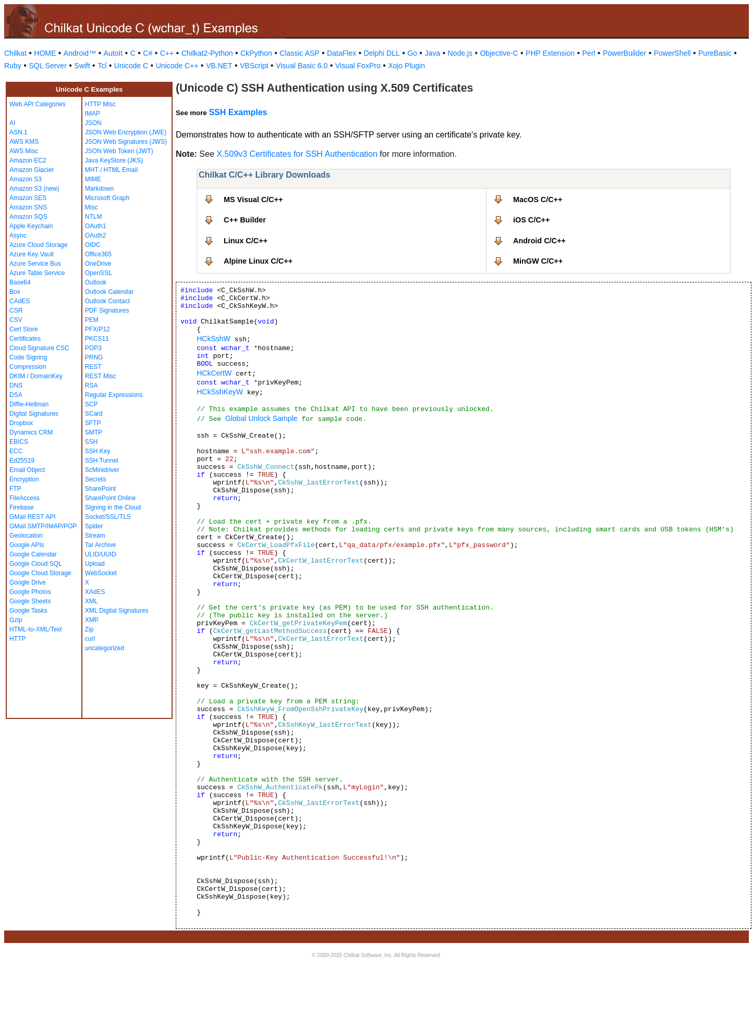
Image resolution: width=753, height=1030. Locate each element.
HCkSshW (213, 338)
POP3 (93, 348)
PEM (92, 320)
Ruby (12, 65)
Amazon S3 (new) (34, 188)
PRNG (94, 357)
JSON (93, 123)
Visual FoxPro (358, 65)
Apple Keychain (31, 226)
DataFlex (341, 53)
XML (91, 601)
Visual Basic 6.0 (301, 65)
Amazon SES (27, 198)
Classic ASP (299, 53)
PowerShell (672, 53)
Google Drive (27, 582)
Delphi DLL (381, 53)
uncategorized (104, 648)
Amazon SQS (28, 216)
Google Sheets (30, 601)
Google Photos (30, 591)
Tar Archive (100, 545)
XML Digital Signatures (117, 610)
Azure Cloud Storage (38, 245)
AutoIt (113, 53)
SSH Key (98, 451)
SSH (91, 441)
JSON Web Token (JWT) (119, 151)
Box (14, 291)
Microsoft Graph (107, 198)
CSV (15, 320)
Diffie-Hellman (28, 404)
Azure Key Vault (31, 254)
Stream (95, 535)
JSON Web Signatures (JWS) (126, 141)
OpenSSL (98, 273)
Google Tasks (28, 610)
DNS (15, 385)
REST (93, 366)
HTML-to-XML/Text (35, 629)
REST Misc (100, 376)
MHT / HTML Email (111, 169)
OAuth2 (95, 235)
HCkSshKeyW (220, 392)
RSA (91, 385)
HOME (45, 53)
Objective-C (499, 53)
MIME (93, 179)
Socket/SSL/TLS (108, 516)
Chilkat (15, 53)
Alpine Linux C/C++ (258, 261)
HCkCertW (214, 373)
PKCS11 (97, 338)
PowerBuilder (624, 53)
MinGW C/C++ (538, 261)
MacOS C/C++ (537, 199)
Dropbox (21, 423)
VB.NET (219, 65)
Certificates (25, 338)
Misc (91, 207)
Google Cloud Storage (40, 573)
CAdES (19, 301)
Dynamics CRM (31, 432)
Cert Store (23, 329)
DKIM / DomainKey (36, 376)
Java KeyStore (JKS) (114, 160)
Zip (89, 629)
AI (12, 123)
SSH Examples (238, 112)
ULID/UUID (100, 554)
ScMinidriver (102, 470)
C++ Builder (245, 220)
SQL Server (48, 65)
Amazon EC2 (27, 160)
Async (18, 235)
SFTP (93, 423)
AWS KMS (24, 141)
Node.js (460, 53)
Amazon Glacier (31, 169)
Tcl (102, 65)
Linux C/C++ (246, 241)
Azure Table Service (37, 273)
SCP (91, 404)
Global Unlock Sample (261, 418)
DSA (15, 395)
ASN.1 (18, 132)
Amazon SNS (28, 207)
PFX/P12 (97, 329)
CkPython (256, 53)
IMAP (92, 113)
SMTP (93, 432)
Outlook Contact (107, 301)
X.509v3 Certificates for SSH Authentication (297, 154)
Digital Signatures (33, 413)
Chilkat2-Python (207, 53)
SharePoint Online (110, 498)
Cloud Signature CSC (39, 348)
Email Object (27, 470)
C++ (167, 53)
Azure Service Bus (35, 263)
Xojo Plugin (406, 65)
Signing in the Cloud (113, 507)
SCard (94, 413)
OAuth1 (95, 226)
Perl (589, 53)
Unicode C (131, 65)
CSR (15, 310)
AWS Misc (23, 151)
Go (412, 53)
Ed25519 (21, 460)
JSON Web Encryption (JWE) (125, 132)
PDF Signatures (107, 310)
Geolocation (26, 535)
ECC (15, 451)
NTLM (93, 216)
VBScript (254, 65)
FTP (15, 488)
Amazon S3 (25, 179)
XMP (92, 620)
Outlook (95, 282)
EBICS (18, 441)
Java (432, 53)
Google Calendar (33, 554)
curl (90, 638)
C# (147, 53)
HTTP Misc (100, 104)
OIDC (93, 245)
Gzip (15, 620)
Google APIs (26, 545)
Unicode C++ (177, 65)
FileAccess (24, 498)
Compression (27, 366)
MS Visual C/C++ (253, 199)
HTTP (17, 638)
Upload (95, 563)
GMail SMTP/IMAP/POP (43, 526)
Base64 (20, 282)
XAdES (95, 591)
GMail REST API (32, 516)
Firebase (21, 507)
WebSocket (101, 573)
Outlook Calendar (109, 291)
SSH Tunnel (101, 460)
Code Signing (28, 357)
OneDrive (98, 263)
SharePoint (100, 488)
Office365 (98, 254)
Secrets (95, 479)
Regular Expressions (114, 395)
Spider (94, 526)
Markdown (99, 188)
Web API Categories (37, 104)
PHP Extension (550, 53)
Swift (82, 65)
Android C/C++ (539, 241)
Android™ (80, 53)
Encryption (24, 479)
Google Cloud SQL (35, 563)
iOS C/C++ (531, 220)
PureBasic (715, 53)
